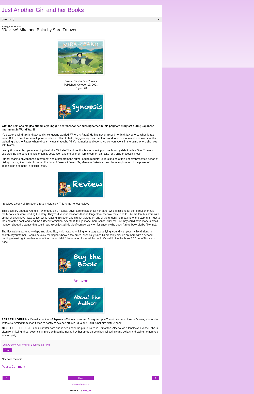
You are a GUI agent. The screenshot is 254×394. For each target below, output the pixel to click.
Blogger (87, 390)
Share (7, 350)
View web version (80, 384)
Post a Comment (13, 366)
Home (81, 378)
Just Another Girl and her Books (43, 10)
